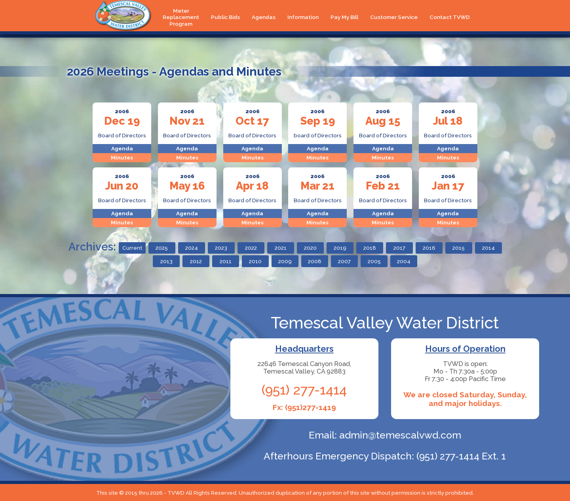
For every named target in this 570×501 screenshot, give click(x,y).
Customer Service (394, 17)
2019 (340, 248)
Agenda (122, 148)
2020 (310, 248)
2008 (314, 261)
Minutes (122, 157)
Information (303, 17)
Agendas (264, 17)
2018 (369, 248)
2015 (458, 248)
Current (132, 248)
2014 (488, 248)
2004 (403, 261)
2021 (281, 248)
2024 (191, 248)
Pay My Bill (344, 17)
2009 (285, 261)
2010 (255, 261)
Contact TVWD (449, 17)
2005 (374, 261)
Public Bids (225, 17)
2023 (221, 248)
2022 (251, 248)
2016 (429, 248)
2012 (196, 261)
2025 (162, 248)
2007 (344, 261)
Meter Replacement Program (181, 17)
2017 (399, 248)
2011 (226, 261)
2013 (166, 261)
